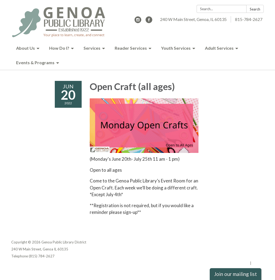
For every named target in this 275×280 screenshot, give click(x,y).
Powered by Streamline (229, 263)
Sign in (258, 263)
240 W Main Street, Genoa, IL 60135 (193, 19)
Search (255, 9)
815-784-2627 (248, 19)
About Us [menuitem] (25, 48)
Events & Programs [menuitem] (35, 62)
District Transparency (245, 249)
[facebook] (149, 21)
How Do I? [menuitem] (59, 48)
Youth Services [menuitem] (176, 48)
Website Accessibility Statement (235, 256)
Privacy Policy (252, 242)
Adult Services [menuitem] (219, 48)
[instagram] (138, 21)
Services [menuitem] (92, 48)
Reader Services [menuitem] (131, 48)
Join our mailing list (235, 274)
